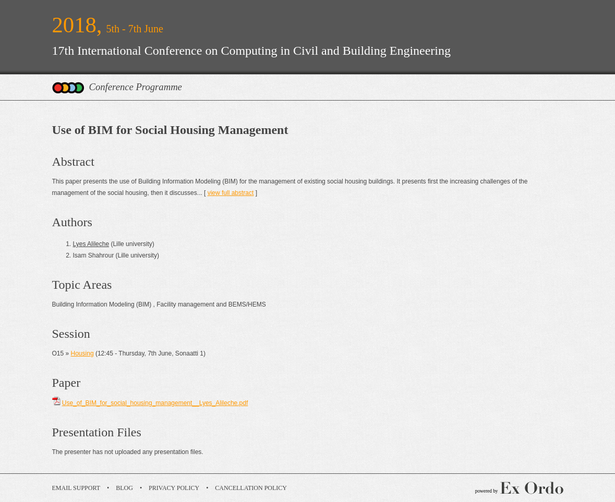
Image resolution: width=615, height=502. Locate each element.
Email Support (76, 488)
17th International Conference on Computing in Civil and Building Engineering (251, 50)
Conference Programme (135, 86)
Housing (82, 353)
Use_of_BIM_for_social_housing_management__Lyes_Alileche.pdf (155, 403)
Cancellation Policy (251, 488)
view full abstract (231, 193)
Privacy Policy (174, 488)
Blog (124, 488)
